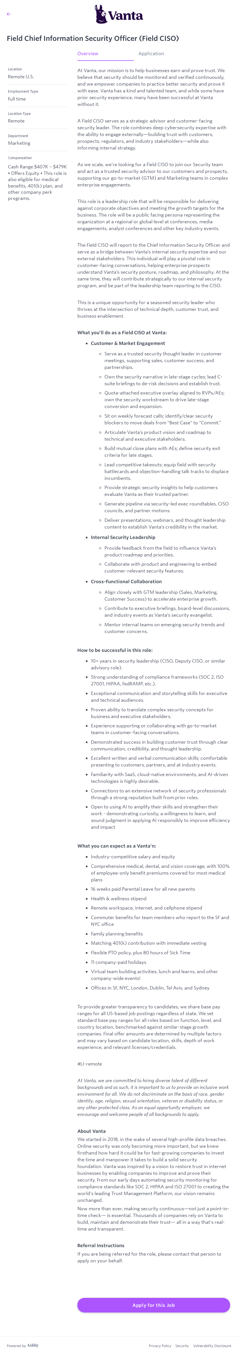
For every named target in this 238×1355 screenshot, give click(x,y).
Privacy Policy (159, 1345)
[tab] (105, 55)
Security (182, 1345)
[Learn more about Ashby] (23, 1345)
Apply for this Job (153, 1305)
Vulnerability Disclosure (212, 1345)
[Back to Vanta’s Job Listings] (8, 14)
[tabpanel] (154, 690)
